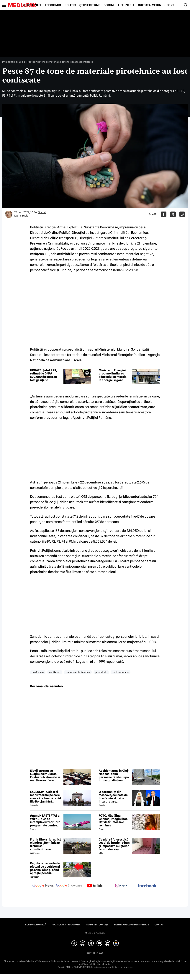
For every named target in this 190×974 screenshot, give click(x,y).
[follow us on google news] (43, 886)
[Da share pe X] (173, 214)
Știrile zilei (32, 5)
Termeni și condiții (97, 924)
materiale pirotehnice (78, 672)
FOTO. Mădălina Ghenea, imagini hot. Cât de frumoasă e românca (113, 820)
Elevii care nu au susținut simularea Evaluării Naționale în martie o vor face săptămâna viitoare (45, 775)
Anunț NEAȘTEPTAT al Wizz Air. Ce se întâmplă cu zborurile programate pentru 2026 (45, 820)
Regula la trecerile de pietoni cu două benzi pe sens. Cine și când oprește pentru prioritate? (45, 868)
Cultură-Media (149, 5)
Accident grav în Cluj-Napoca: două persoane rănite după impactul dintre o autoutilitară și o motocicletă (114, 775)
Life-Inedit (126, 5)
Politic (70, 5)
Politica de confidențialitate (131, 924)
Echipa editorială (35, 924)
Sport (169, 5)
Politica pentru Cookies (66, 924)
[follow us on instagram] (121, 886)
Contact (160, 924)
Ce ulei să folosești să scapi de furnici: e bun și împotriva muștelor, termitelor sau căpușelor (114, 844)
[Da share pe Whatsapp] (182, 214)
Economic (53, 5)
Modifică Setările (95, 933)
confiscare (38, 672)
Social (109, 5)
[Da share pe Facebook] (163, 214)
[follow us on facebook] (147, 886)
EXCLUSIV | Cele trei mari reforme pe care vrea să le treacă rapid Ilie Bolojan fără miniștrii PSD (45, 796)
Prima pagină (9, 61)
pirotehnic (101, 672)
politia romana (121, 672)
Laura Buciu (21, 215)
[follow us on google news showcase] (69, 886)
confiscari (54, 672)
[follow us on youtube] (95, 886)
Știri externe (89, 5)
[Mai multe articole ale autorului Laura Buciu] (8, 214)
